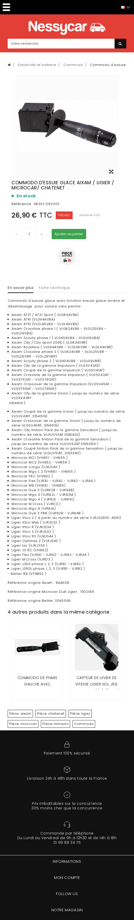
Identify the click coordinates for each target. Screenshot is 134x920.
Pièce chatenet (50, 713)
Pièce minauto (55, 723)
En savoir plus (21, 287)
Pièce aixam (20, 713)
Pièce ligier (80, 713)
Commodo (84, 723)
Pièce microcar (23, 723)
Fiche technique (54, 287)
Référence (21, 203)
